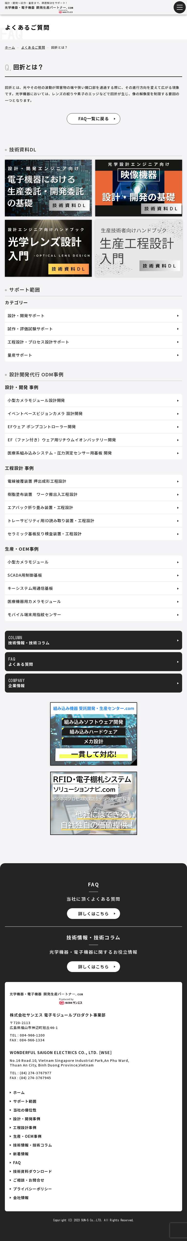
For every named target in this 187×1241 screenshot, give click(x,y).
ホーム (10, 48)
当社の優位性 (25, 1109)
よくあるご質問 (33, 48)
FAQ (17, 1162)
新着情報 (21, 1153)
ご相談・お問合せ (28, 1180)
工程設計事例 (25, 1127)
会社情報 (21, 1197)
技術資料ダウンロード (32, 1171)
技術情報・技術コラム (32, 1145)
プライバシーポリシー (32, 1188)
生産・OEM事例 (27, 1136)
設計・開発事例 (26, 1118)
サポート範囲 (25, 1101)
